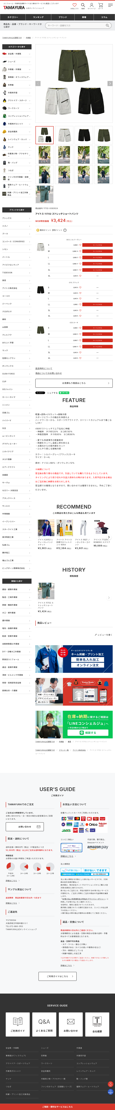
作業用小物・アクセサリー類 (53, 1079)
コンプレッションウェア (15, 116)
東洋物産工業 (8, 537)
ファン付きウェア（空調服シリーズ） (57, 1087)
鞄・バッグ (9, 162)
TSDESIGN (7, 273)
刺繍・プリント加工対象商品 (15, 193)
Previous (38, 83)
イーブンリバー (8, 521)
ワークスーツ (10, 108)
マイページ (92, 6)
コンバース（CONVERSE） (14, 241)
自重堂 (5, 475)
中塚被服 (6, 514)
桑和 (4, 319)
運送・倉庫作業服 (9, 667)
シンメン (6, 405)
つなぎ (8, 170)
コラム (104, 17)
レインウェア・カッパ (14, 139)
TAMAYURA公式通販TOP (12, 38)
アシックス (7, 218)
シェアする (52, 393)
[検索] (78, 25)
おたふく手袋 (8, 343)
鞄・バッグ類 (82, 1079)
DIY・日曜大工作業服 (11, 652)
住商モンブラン (8, 358)
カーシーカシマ (8, 397)
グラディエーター (9, 444)
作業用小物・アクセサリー (15, 155)
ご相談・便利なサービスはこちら (57, 1107)
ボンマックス (7, 366)
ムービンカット (9, 436)
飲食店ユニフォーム (10, 659)
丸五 (4, 428)
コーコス (6, 296)
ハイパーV (6, 420)
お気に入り (75, 6)
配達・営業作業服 (9, 636)
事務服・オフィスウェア (15, 77)
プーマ (5, 234)
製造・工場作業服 (9, 597)
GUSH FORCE (8, 374)
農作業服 (6, 620)
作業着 (28, 38)
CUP (4, 381)
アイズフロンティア (10, 265)
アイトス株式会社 (9, 288)
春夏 (69, 742)
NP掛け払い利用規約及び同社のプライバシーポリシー (83, 899)
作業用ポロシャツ (12, 124)
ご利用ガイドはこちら (57, 976)
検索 (83, 6)
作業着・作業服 (11, 69)
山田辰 (5, 327)
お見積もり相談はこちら (74, 383)
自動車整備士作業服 (10, 644)
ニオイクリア (8, 451)
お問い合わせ (24, 826)
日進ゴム (6, 413)
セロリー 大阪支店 (10, 490)
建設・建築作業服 (9, 589)
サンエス (6, 506)
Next (110, 83)
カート (100, 6)
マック (5, 350)
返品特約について (43, 368)
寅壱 (4, 280)
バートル (6, 257)
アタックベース (8, 498)
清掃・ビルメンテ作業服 (12, 675)
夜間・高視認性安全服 (11, 683)
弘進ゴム (6, 545)
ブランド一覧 (64, 750)
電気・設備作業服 (9, 628)
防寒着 (8, 85)
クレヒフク (7, 335)
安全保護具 (9, 131)
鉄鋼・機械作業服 (9, 605)
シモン (5, 249)
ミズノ (5, 226)
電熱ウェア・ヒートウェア (15, 186)
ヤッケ (8, 147)
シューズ (9, 61)
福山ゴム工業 (8, 560)
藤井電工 (6, 553)
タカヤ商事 (7, 459)
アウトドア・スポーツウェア (18, 1063)
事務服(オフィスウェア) (16, 1056)
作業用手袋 (9, 92)
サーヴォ (6, 483)
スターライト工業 (9, 529)
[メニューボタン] (110, 5)
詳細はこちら (11, 881)
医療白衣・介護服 (9, 690)
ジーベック (7, 304)
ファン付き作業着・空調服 (15, 178)
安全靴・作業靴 (11, 54)
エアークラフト (8, 467)
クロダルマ (7, 311)
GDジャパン (7, 389)
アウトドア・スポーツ (14, 100)
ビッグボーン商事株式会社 (13, 568)
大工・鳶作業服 (9, 613)
